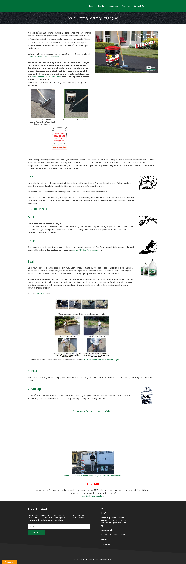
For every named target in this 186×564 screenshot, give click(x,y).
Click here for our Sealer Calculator (43, 56)
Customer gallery (107, 530)
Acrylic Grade (84, 120)
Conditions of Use (106, 559)
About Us (104, 539)
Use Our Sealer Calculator (93, 496)
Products (104, 508)
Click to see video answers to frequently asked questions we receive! (93, 475)
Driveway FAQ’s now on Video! (113, 535)
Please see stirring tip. (37, 209)
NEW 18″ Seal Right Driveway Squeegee (101, 359)
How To (104, 513)
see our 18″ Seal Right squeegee (86, 250)
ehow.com (40, 293)
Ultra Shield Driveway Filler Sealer (46, 76)
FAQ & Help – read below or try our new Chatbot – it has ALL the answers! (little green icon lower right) (114, 521)
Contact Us (105, 544)
